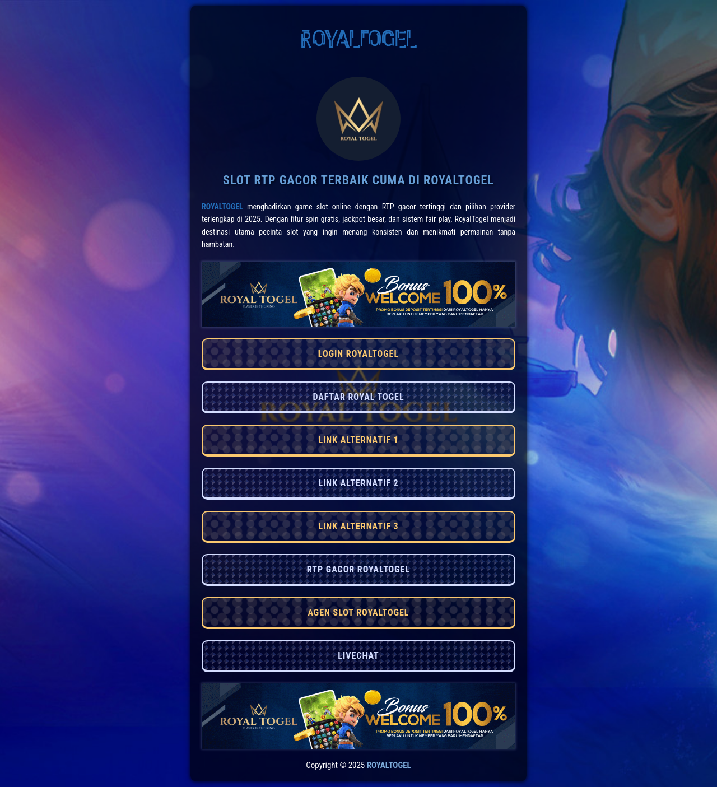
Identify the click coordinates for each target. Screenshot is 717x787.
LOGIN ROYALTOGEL (358, 353)
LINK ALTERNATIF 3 (358, 526)
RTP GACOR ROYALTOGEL (358, 569)
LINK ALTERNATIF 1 (358, 440)
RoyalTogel (222, 206)
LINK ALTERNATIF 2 (358, 483)
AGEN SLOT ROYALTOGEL (358, 612)
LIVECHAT (358, 655)
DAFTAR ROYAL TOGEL (358, 397)
